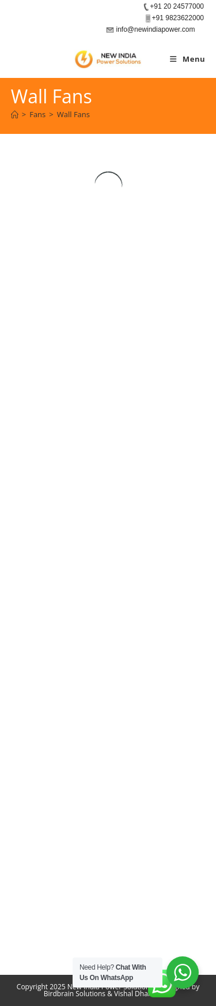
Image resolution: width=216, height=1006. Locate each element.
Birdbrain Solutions (74, 993)
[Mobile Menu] (187, 59)
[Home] (14, 114)
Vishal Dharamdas (143, 993)
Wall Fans (73, 114)
